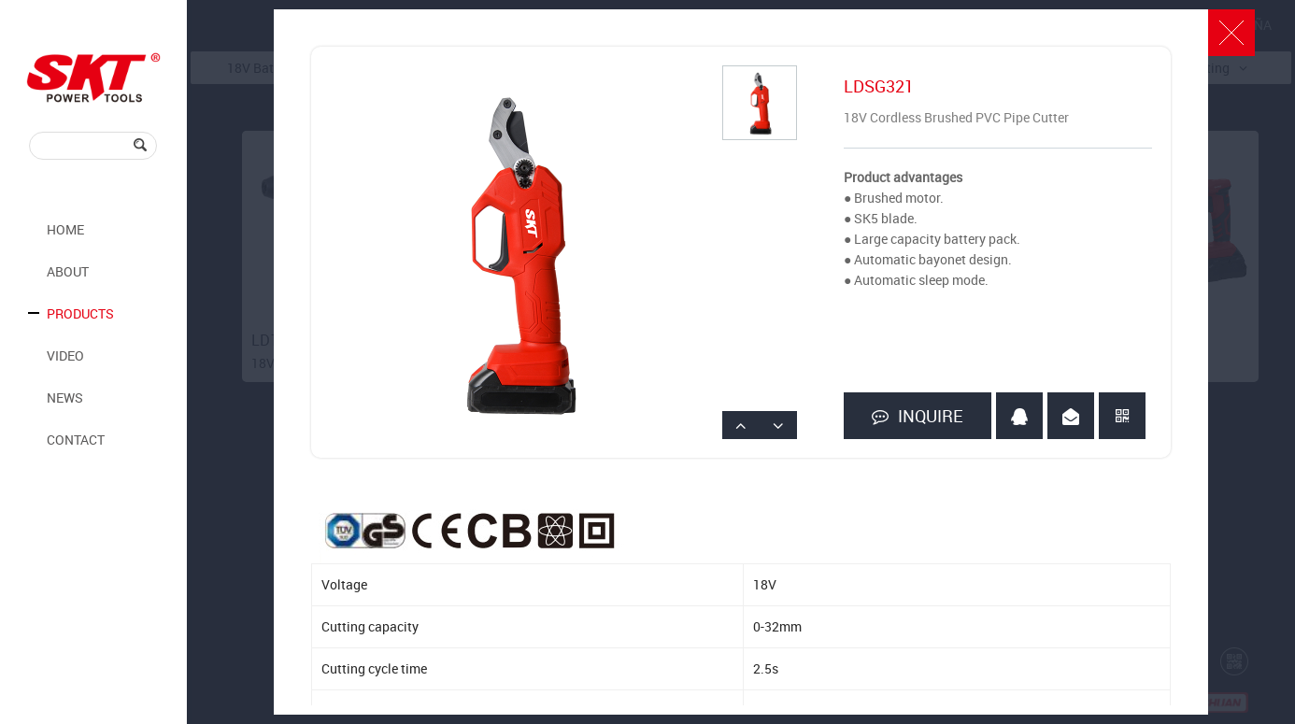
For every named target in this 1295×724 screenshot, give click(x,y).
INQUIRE (917, 416)
